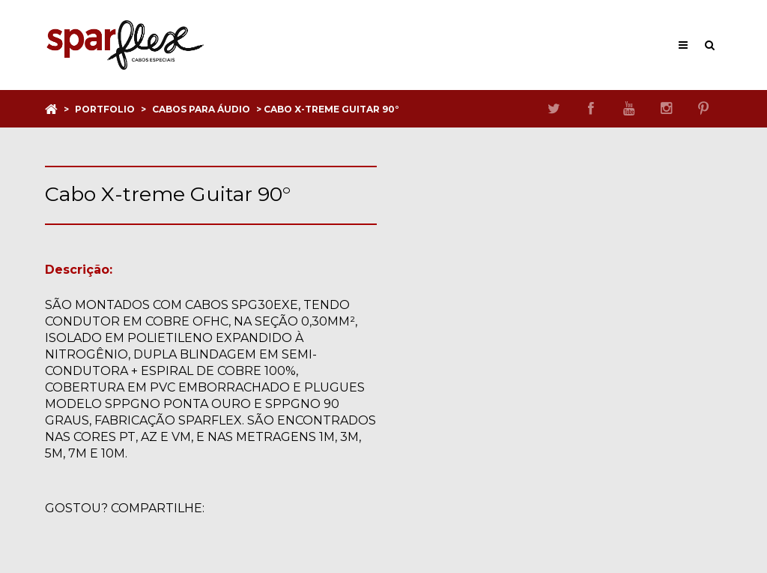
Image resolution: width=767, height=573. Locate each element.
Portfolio (105, 109)
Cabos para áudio (201, 109)
